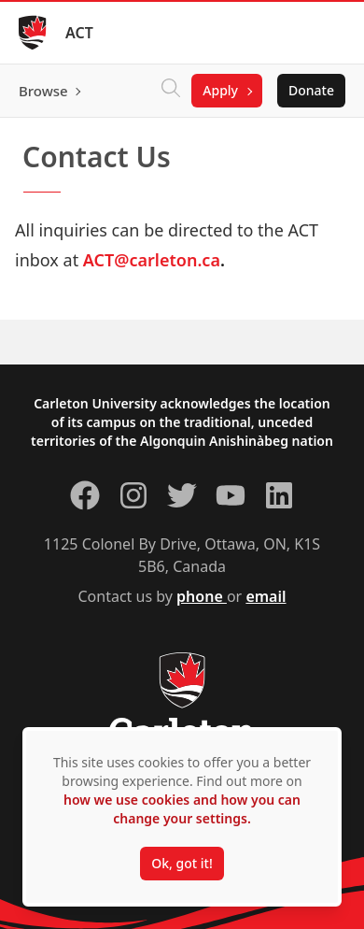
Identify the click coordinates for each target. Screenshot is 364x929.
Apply (220, 90)
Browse (43, 90)
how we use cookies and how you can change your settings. (182, 809)
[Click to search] (170, 90)
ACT (79, 32)
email (265, 596)
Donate (311, 90)
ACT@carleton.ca (151, 260)
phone (201, 596)
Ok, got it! (181, 863)
